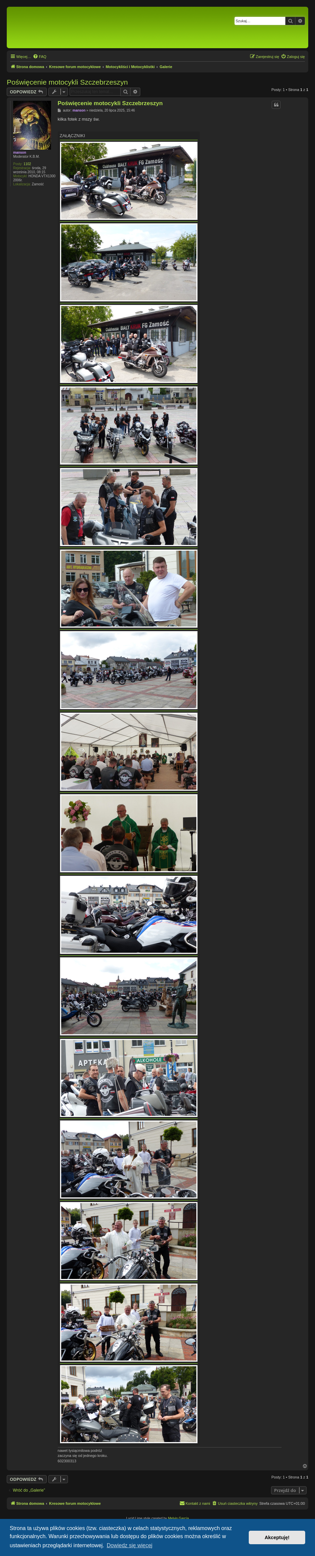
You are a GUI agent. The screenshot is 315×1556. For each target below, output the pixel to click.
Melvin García (178, 1518)
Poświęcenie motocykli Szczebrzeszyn (67, 82)
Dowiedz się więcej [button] (129, 1545)
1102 (27, 164)
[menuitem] (39, 57)
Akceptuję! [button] (277, 1537)
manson (19, 152)
